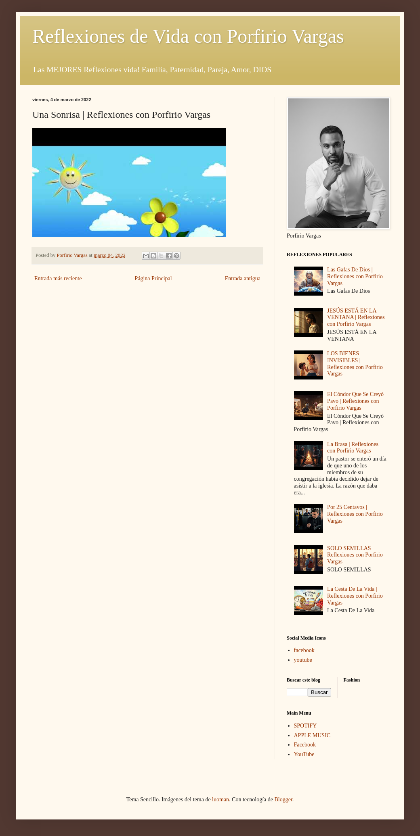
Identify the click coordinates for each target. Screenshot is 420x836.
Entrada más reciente (58, 278)
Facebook (305, 745)
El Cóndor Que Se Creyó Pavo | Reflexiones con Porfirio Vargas (355, 401)
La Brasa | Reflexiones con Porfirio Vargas (352, 447)
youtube (303, 660)
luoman (220, 799)
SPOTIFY (305, 726)
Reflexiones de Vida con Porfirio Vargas (188, 36)
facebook (304, 650)
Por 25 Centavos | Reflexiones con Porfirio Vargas (355, 514)
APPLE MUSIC (312, 735)
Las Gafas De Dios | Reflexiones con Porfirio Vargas (355, 276)
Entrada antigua (242, 278)
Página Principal (153, 278)
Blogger (283, 799)
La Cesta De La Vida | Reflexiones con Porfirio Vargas (355, 596)
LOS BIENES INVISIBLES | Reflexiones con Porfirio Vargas (355, 363)
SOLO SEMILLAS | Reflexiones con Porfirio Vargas (355, 555)
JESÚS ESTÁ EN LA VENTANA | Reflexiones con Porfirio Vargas (355, 317)
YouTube (304, 754)
